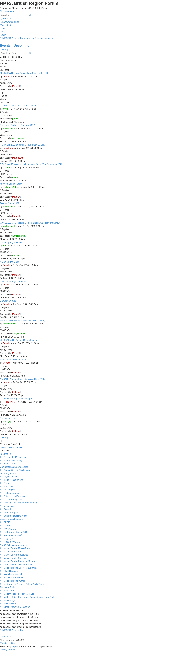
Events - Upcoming (14, 45)
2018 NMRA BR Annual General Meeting (19, 340)
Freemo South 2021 (9, 203)
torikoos (6, 76)
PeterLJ (16, 86)
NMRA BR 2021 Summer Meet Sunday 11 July (22, 145)
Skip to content (7, 11)
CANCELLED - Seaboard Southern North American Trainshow (30, 223)
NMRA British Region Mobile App (16, 398)
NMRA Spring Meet (9, 262)
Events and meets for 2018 (13, 359)
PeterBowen (9, 148)
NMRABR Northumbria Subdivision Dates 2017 (22, 379)
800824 (6, 245)
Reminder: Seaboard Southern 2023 (17, 125)
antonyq (7, 421)
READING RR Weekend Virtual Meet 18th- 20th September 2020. (31, 164)
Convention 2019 (8, 301)
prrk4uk (6, 109)
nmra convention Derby (11, 184)
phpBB (15, 646)
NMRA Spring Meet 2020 (12, 242)
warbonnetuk (9, 128)
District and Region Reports (13, 281)
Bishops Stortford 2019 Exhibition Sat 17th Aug (22, 320)
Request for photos (9, 418)
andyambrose (9, 324)
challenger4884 (10, 187)
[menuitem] (9, 22)
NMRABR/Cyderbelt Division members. (19, 106)
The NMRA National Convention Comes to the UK (24, 73)
